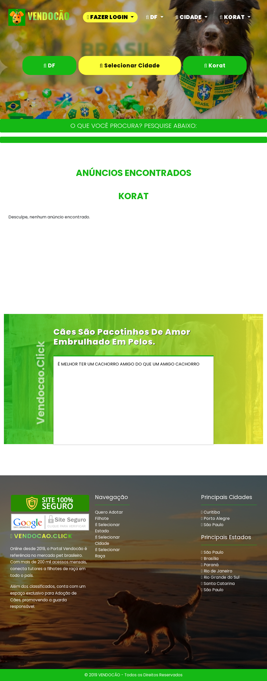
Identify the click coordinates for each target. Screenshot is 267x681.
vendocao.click (41, 536)
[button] (110, 17)
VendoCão (39, 17)
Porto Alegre (215, 518)
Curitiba (210, 512)
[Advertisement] (133, 277)
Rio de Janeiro (216, 571)
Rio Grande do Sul (220, 577)
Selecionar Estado (107, 528)
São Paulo (212, 525)
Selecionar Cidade (130, 65)
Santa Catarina (218, 584)
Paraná (210, 565)
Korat (215, 65)
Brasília (210, 559)
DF (50, 65)
